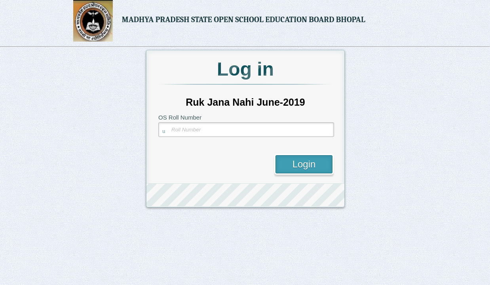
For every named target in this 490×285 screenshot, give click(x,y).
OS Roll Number (179, 117)
